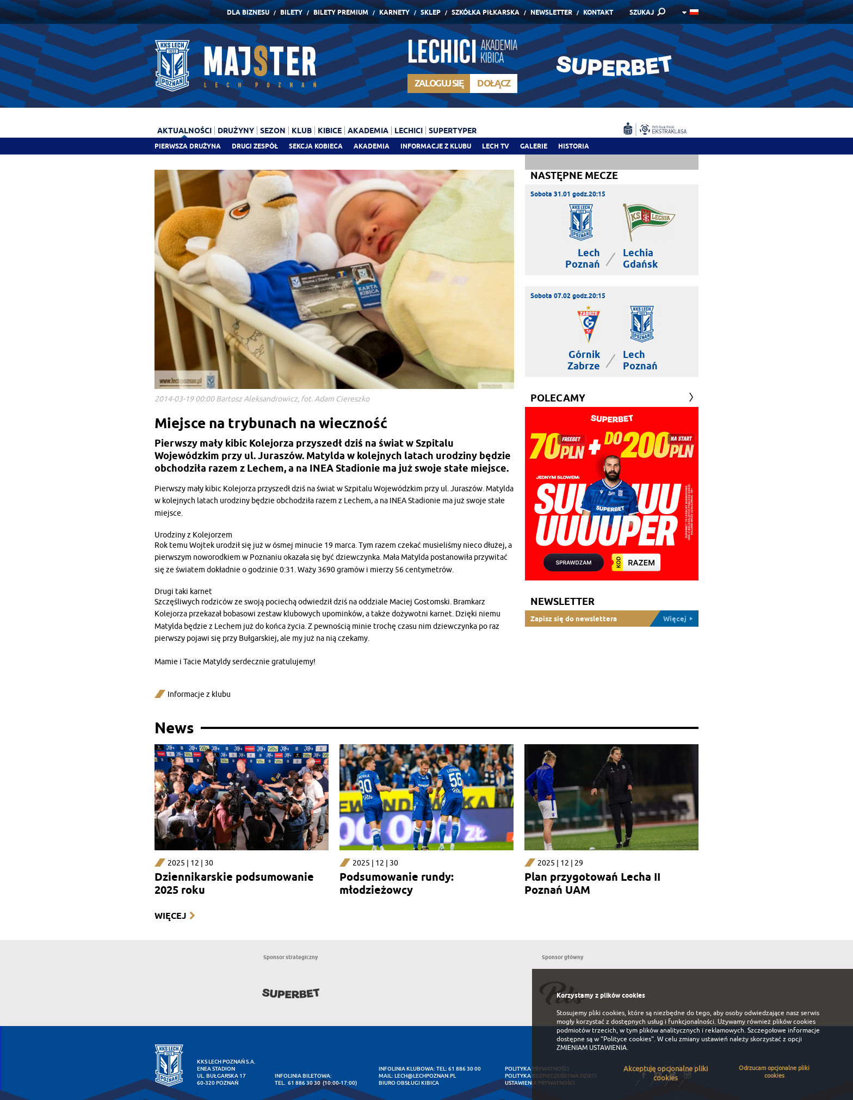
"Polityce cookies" (627, 1039)
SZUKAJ (641, 12)
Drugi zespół (255, 146)
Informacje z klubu (435, 146)
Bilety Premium (340, 12)
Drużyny (236, 130)
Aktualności (184, 130)
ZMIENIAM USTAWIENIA (592, 1047)
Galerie (533, 146)
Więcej (170, 916)
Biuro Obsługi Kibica (409, 1082)
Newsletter (551, 12)
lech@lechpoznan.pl (425, 1075)
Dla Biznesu (248, 12)
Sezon (273, 130)
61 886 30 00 (464, 1068)
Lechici (408, 130)
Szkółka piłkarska (486, 12)
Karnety (394, 12)
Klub (302, 130)
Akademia (372, 146)
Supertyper (453, 130)
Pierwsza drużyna (187, 146)
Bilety (291, 12)
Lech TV (495, 146)
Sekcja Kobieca (316, 146)
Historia (573, 146)
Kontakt (598, 12)
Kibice (330, 130)
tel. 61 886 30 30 (297, 1082)
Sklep (431, 12)
